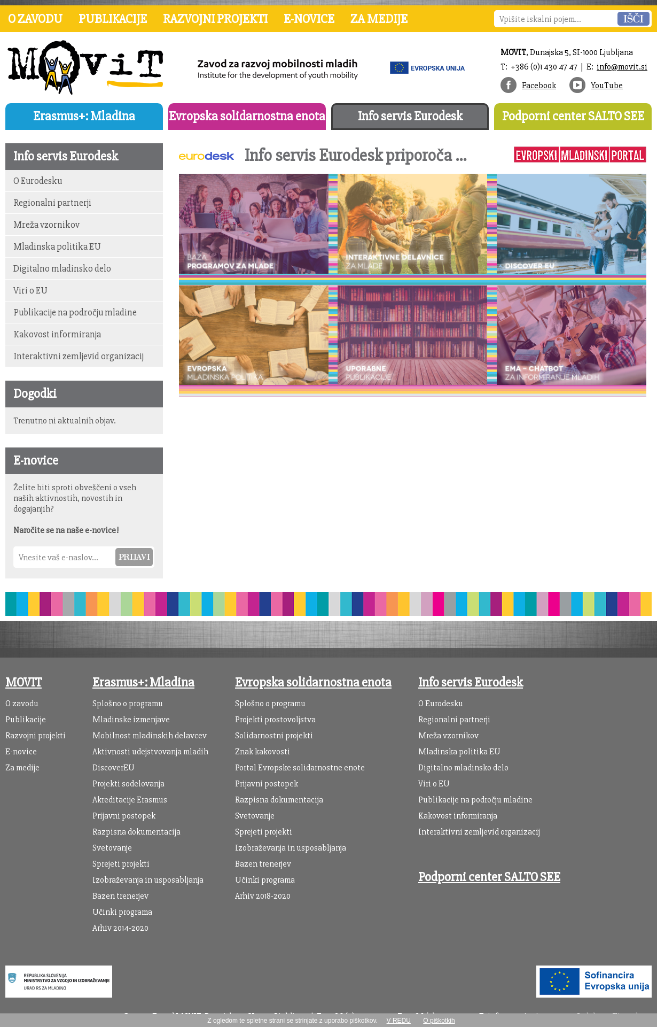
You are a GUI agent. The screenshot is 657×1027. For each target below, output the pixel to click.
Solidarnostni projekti (274, 735)
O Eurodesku (37, 181)
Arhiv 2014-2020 (120, 928)
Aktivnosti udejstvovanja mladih (150, 751)
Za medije (379, 19)
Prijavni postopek (123, 815)
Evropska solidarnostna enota (247, 116)
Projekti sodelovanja (128, 783)
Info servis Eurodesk (410, 116)
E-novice (309, 19)
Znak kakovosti (262, 751)
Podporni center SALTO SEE (573, 116)
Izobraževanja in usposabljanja (148, 880)
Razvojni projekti (215, 19)
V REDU (399, 1020)
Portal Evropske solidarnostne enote (300, 767)
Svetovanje (112, 848)
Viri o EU (30, 290)
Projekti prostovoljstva (275, 719)
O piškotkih (439, 1020)
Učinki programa (122, 912)
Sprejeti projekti (121, 864)
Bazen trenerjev (120, 896)
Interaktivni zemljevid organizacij (78, 356)
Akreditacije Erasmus (129, 799)
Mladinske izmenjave (131, 719)
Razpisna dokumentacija (136, 832)
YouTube (607, 85)
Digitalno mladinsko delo (62, 268)
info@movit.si (622, 66)
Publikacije (113, 19)
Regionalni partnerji (52, 203)
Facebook (539, 85)
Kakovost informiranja (57, 334)
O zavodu (35, 19)
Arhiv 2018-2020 (263, 896)
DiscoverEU (113, 767)
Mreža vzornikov (46, 224)
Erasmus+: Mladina (84, 116)
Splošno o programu (127, 703)
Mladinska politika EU (57, 246)
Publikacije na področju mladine (75, 312)
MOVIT (23, 682)
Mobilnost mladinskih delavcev (149, 735)
